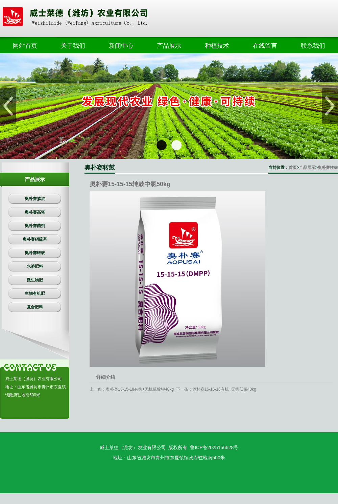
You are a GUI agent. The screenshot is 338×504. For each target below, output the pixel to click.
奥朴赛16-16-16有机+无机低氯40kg (224, 389)
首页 (293, 167)
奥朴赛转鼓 (328, 167)
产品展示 (307, 167)
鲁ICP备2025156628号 (214, 447)
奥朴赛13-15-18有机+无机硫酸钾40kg (140, 389)
